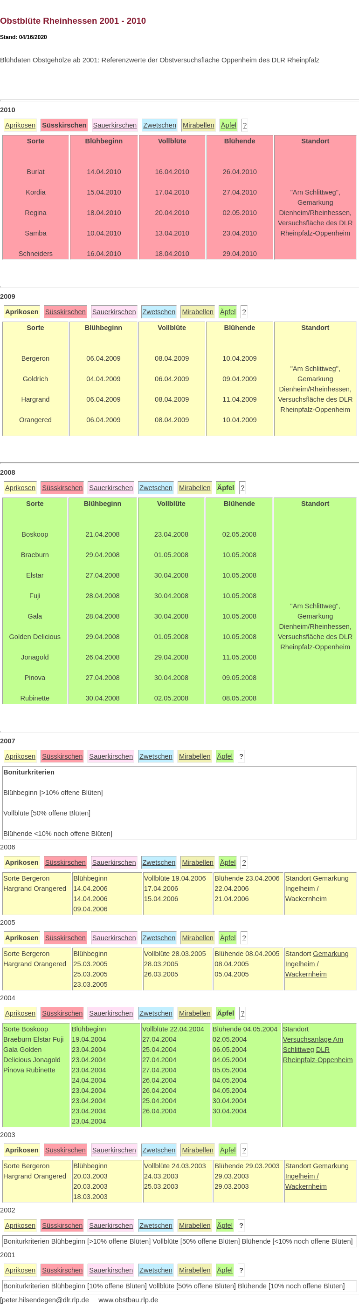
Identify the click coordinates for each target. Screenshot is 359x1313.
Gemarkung (331, 953)
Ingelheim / (302, 964)
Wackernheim (306, 974)
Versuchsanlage (308, 1039)
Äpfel (228, 125)
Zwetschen (159, 125)
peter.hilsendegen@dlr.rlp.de (45, 1300)
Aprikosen (20, 125)
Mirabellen (198, 125)
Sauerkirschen (115, 125)
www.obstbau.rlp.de (128, 1300)
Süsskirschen (65, 312)
